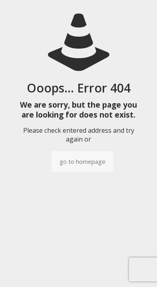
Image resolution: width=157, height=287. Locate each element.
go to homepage (82, 161)
